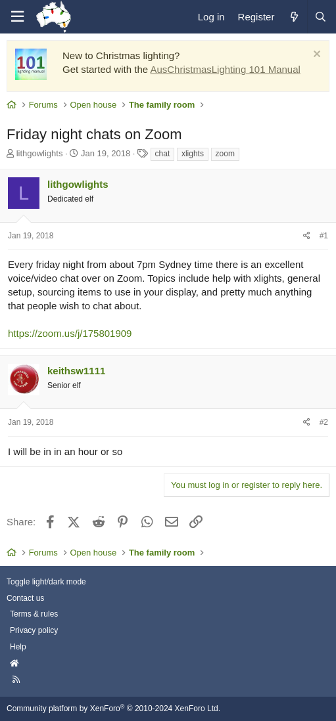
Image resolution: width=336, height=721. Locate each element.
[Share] (307, 236)
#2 (324, 422)
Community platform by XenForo (113, 708)
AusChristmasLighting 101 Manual (225, 69)
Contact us (25, 598)
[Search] (320, 16)
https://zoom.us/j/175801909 (70, 333)
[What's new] (293, 16)
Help (18, 646)
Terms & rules (34, 614)
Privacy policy (34, 630)
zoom (225, 153)
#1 (324, 235)
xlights (192, 153)
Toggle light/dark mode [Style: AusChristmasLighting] (46, 581)
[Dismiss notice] (315, 55)
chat (162, 153)
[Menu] (17, 16)
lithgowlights (39, 153)
